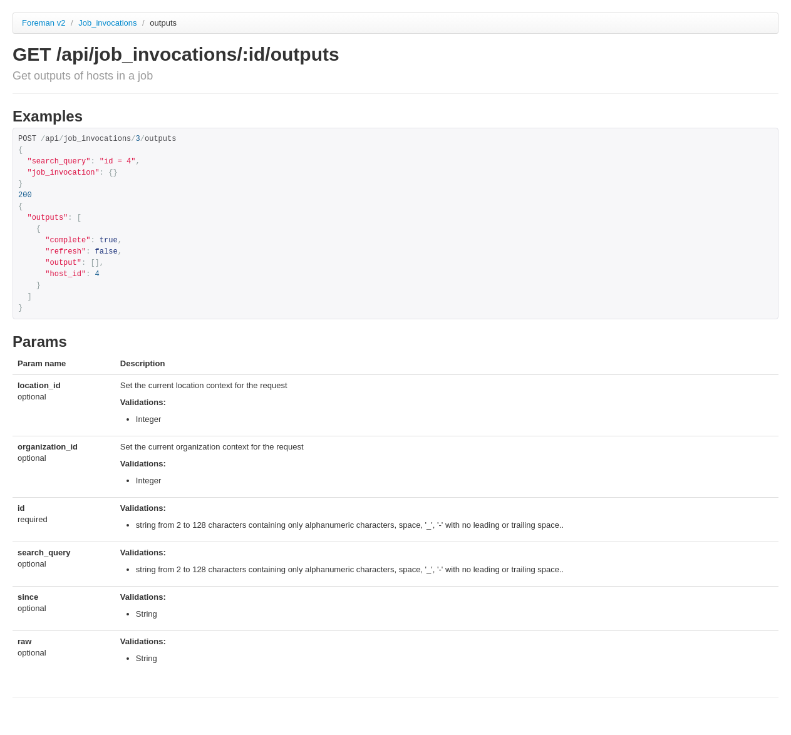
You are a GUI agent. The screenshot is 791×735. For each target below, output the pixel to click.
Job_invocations (108, 23)
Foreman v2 (43, 23)
